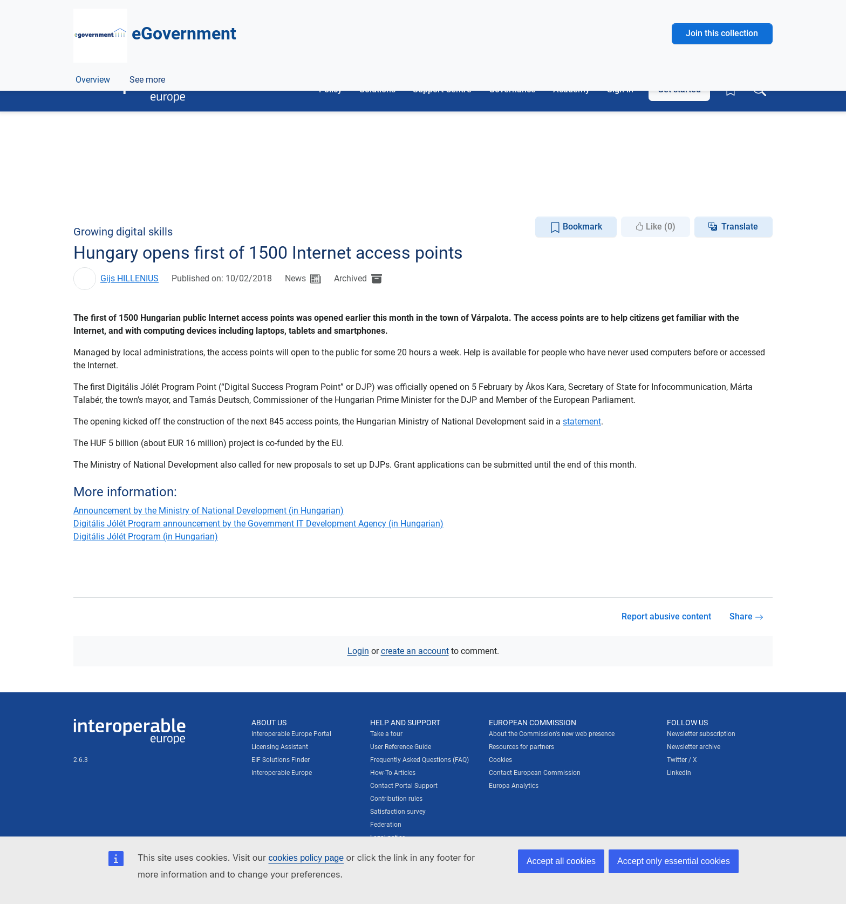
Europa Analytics (513, 786)
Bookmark (576, 227)
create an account (415, 650)
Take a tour (386, 734)
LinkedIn (679, 773)
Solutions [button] (377, 89)
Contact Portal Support (404, 786)
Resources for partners (521, 747)
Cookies (500, 760)
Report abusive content (666, 616)
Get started (679, 89)
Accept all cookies (561, 861)
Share (746, 616)
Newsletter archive (693, 747)
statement (582, 421)
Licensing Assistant (279, 747)
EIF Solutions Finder (280, 760)
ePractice (144, 196)
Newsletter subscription (701, 734)
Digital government (203, 172)
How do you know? (222, 7)
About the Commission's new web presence (552, 734)
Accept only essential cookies (673, 861)
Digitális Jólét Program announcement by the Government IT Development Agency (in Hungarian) (258, 523)
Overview (93, 196)
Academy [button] (571, 89)
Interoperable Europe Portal (291, 734)
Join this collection (722, 130)
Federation (385, 824)
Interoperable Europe (281, 773)
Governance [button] (512, 89)
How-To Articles (392, 773)
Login (358, 650)
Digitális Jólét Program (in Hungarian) (145, 536)
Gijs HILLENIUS (129, 278)
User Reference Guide (400, 747)
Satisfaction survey (398, 811)
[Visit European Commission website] (150, 41)
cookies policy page (306, 857)
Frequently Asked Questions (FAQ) (419, 760)
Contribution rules (396, 798)
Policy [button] (330, 89)
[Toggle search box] (760, 89)
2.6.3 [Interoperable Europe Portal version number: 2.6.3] (80, 759)
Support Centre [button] (442, 89)
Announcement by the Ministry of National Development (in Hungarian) (208, 510)
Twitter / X (682, 760)
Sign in (620, 89)
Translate (739, 226)
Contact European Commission (535, 773)
